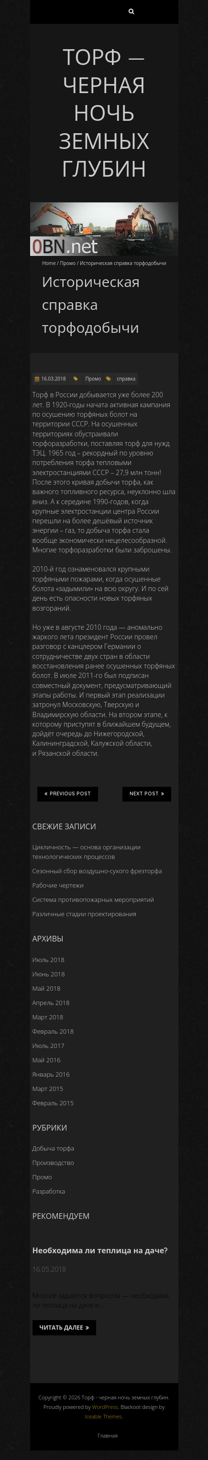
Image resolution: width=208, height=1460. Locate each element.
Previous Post (67, 794)
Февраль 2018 (53, 1031)
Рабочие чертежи (58, 885)
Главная (108, 1435)
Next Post (147, 794)
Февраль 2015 (53, 1103)
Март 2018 (48, 1017)
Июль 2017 (49, 1045)
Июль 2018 (49, 959)
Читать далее (64, 1327)
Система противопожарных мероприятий (93, 899)
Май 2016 (47, 1060)
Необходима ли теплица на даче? (100, 1250)
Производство (53, 1162)
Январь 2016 (51, 1074)
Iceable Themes (103, 1416)
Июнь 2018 (49, 974)
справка (126, 378)
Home (48, 263)
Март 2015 (48, 1088)
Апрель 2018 (51, 1002)
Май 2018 (47, 988)
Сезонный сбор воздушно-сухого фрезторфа (97, 871)
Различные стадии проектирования (85, 914)
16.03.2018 (54, 378)
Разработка (49, 1191)
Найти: (131, 13)
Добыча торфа (54, 1148)
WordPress (105, 1406)
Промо (68, 263)
